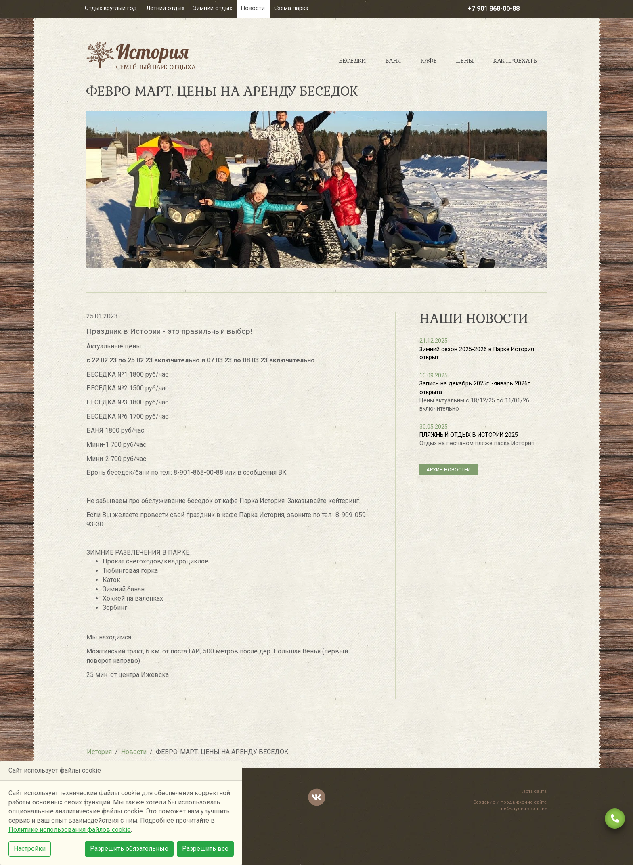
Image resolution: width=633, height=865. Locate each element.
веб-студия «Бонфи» (524, 808)
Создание (484, 802)
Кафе (429, 60)
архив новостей (448, 470)
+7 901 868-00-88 (493, 9)
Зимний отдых (212, 8)
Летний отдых (165, 8)
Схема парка (291, 8)
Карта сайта (533, 791)
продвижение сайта (524, 802)
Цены (465, 60)
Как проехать (515, 60)
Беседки (352, 60)
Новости (253, 8)
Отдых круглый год (111, 8)
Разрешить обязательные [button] (129, 848)
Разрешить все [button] (205, 848)
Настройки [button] (30, 848)
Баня (393, 60)
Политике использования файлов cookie (69, 830)
